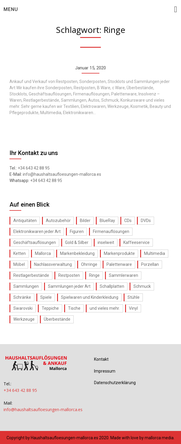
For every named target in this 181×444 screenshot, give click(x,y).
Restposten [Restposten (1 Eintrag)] (69, 275)
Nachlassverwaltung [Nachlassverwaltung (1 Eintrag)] (53, 264)
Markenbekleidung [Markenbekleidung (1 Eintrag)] (77, 253)
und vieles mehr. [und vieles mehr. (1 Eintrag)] (105, 308)
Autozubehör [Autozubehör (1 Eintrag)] (58, 220)
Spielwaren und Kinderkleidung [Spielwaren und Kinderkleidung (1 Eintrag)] (89, 297)
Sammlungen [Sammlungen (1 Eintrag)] (26, 286)
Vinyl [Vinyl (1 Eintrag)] (133, 308)
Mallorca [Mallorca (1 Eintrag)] (43, 253)
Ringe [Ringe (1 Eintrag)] (94, 275)
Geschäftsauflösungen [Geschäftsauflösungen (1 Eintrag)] (34, 242)
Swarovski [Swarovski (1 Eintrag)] (23, 308)
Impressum (104, 371)
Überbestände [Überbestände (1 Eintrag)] (57, 319)
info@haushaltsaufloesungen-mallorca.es (62, 174)
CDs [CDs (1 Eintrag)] (128, 220)
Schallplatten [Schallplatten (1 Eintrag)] (112, 286)
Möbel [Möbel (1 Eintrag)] (19, 264)
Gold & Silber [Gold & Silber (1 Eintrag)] (76, 242)
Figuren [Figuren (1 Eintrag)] (77, 231)
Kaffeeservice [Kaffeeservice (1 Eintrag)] (136, 242)
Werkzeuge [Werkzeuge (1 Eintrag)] (24, 319)
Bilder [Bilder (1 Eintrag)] (85, 220)
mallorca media (159, 437)
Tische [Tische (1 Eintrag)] (74, 308)
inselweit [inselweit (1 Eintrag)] (106, 242)
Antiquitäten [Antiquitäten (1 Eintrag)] (25, 220)
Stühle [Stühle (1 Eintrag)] (133, 297)
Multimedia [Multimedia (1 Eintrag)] (154, 253)
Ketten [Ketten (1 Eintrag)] (19, 253)
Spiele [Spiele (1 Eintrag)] (46, 297)
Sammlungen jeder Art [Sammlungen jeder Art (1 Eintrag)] (69, 286)
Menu (11, 9)
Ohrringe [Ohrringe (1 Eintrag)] (89, 264)
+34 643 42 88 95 (34, 168)
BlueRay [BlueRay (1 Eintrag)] (107, 220)
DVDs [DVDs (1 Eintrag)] (146, 220)
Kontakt (101, 359)
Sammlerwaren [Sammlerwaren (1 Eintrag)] (123, 275)
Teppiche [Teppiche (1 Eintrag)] (50, 308)
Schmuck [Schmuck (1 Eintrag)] (142, 286)
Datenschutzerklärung (115, 382)
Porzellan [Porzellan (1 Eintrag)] (150, 264)
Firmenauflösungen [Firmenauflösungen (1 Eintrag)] (111, 231)
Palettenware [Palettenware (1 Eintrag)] (119, 264)
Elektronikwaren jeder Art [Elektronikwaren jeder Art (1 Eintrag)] (37, 231)
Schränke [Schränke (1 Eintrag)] (22, 297)
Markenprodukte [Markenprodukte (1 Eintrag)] (119, 253)
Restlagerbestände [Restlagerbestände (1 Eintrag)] (31, 275)
